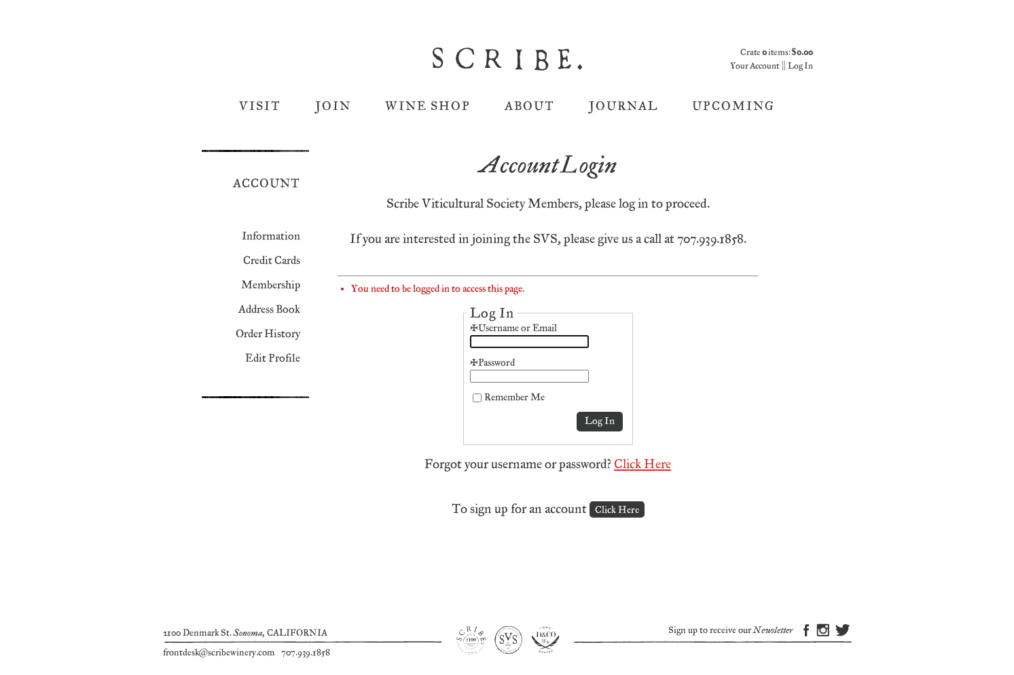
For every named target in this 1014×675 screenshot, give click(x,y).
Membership (270, 285)
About (530, 106)
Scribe (509, 59)
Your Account (754, 66)
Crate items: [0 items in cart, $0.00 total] (776, 52)
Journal (623, 106)
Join (333, 106)
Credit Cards (271, 260)
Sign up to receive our (730, 630)
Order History (268, 334)
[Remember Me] (477, 397)
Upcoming (733, 106)
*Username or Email (513, 328)
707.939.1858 (305, 652)
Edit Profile (272, 358)
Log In (800, 66)
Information (271, 236)
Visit (260, 106)
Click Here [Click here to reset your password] (642, 464)
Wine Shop (428, 106)
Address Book (269, 309)
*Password (492, 362)
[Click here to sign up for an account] (617, 509)
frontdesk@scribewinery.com (219, 652)
